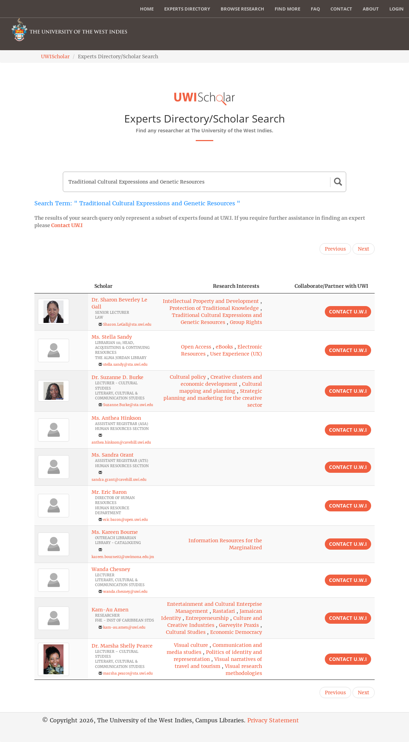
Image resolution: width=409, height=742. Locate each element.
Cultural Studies (186, 632)
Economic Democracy (236, 632)
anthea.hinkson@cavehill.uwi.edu (121, 442)
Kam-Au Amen (110, 610)
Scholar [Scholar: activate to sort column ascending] (103, 286)
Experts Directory (187, 9)
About (371, 9)
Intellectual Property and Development (211, 301)
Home (147, 9)
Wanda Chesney (111, 569)
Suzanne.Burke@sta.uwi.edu (128, 405)
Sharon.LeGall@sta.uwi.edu (127, 324)
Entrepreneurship (207, 618)
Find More (287, 9)
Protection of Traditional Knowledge (214, 308)
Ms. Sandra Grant (113, 455)
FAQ (315, 9)
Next (363, 249)
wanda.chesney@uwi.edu (125, 591)
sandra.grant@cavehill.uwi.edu (119, 479)
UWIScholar (55, 56)
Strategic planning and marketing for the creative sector (212, 398)
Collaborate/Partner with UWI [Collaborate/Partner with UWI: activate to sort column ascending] (331, 286)
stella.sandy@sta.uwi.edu (125, 364)
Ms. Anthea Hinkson (116, 418)
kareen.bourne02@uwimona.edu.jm (123, 557)
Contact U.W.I (67, 225)
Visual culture (191, 645)
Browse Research (242, 9)
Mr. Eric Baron (109, 492)
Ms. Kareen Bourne (115, 532)
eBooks (224, 347)
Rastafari (224, 611)
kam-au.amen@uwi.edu (124, 627)
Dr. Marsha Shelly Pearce (122, 646)
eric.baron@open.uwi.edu (125, 519)
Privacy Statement (273, 720)
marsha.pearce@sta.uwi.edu (128, 673)
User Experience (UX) (236, 354)
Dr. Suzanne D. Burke (117, 377)
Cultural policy (188, 377)
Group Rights (246, 322)
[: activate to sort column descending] (61, 286)
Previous (335, 249)
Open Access (196, 347)
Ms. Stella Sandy (112, 337)
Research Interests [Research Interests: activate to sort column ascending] (236, 286)
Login (396, 9)
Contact (341, 9)
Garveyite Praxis (239, 625)
